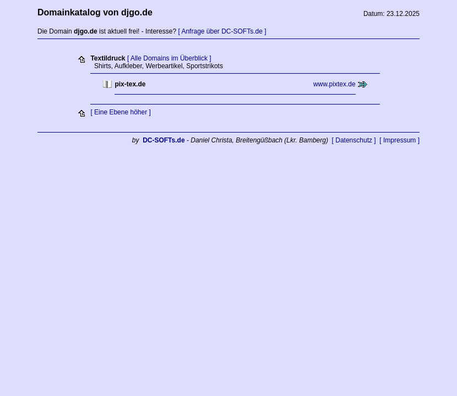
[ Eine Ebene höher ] (120, 112)
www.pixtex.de (334, 84)
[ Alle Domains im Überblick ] (169, 58)
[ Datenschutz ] (354, 140)
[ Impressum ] (399, 140)
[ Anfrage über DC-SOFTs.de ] (222, 31)
